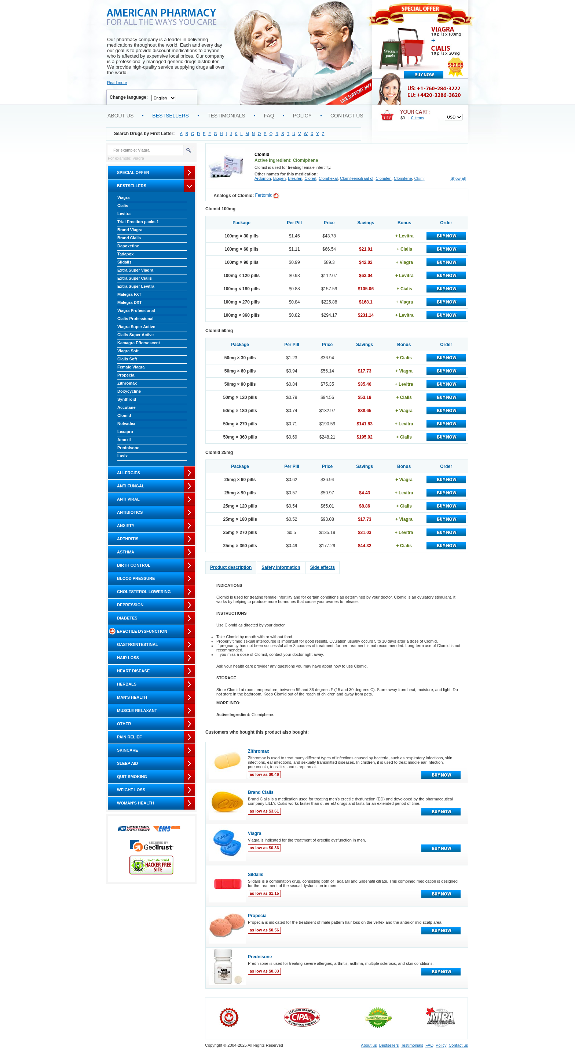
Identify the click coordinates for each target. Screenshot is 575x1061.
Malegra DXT (129, 302)
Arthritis (128, 539)
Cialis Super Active (135, 335)
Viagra (123, 197)
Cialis (122, 205)
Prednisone (128, 448)
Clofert (310, 178)
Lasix (122, 456)
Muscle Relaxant (137, 710)
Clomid (124, 415)
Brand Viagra (129, 230)
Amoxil (124, 439)
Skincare (127, 750)
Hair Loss (128, 657)
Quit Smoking (132, 776)
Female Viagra (130, 367)
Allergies (128, 472)
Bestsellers (170, 116)
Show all (458, 179)
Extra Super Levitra (135, 286)
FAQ (269, 116)
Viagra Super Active (136, 326)
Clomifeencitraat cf (356, 178)
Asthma (125, 552)
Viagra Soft (128, 351)
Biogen (279, 178)
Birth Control (133, 565)
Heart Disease (133, 671)
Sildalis (124, 262)
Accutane (126, 407)
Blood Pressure (136, 578)
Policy (302, 116)
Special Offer (133, 172)
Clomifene (403, 178)
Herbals (126, 684)
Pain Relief (129, 737)
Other (124, 724)
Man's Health (132, 697)
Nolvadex (126, 423)
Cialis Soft (127, 359)
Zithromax (127, 383)
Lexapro (125, 431)
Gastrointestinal (137, 644)
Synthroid (126, 399)
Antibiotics (130, 512)
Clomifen (383, 178)
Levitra (124, 213)
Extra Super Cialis (134, 278)
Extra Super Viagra (135, 270)
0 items (417, 118)
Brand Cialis (129, 238)
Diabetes (127, 618)
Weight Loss (131, 790)
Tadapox (125, 254)
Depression (130, 605)
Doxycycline (129, 391)
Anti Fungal (130, 486)
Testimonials (226, 116)
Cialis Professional (135, 318)
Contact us (346, 116)
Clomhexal (328, 178)
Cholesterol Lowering (144, 591)
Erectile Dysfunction (142, 631)
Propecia (125, 375)
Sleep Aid (127, 763)
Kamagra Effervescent (138, 343)
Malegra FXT (129, 294)
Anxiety (126, 525)
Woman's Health (135, 803)
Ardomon (262, 178)
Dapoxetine (128, 246)
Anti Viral (128, 499)
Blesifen (295, 178)
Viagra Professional (136, 310)
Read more (117, 82)
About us (120, 116)
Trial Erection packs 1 (138, 221)
